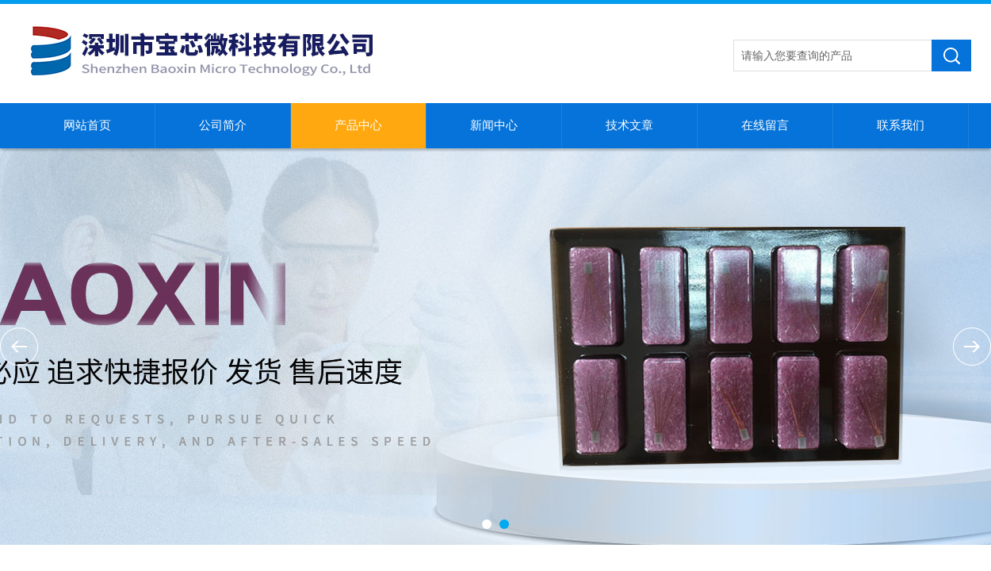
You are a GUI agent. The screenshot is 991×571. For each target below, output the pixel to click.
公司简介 (223, 125)
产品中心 (358, 125)
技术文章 (629, 125)
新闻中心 (494, 125)
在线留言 (765, 125)
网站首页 (87, 125)
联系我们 (900, 125)
